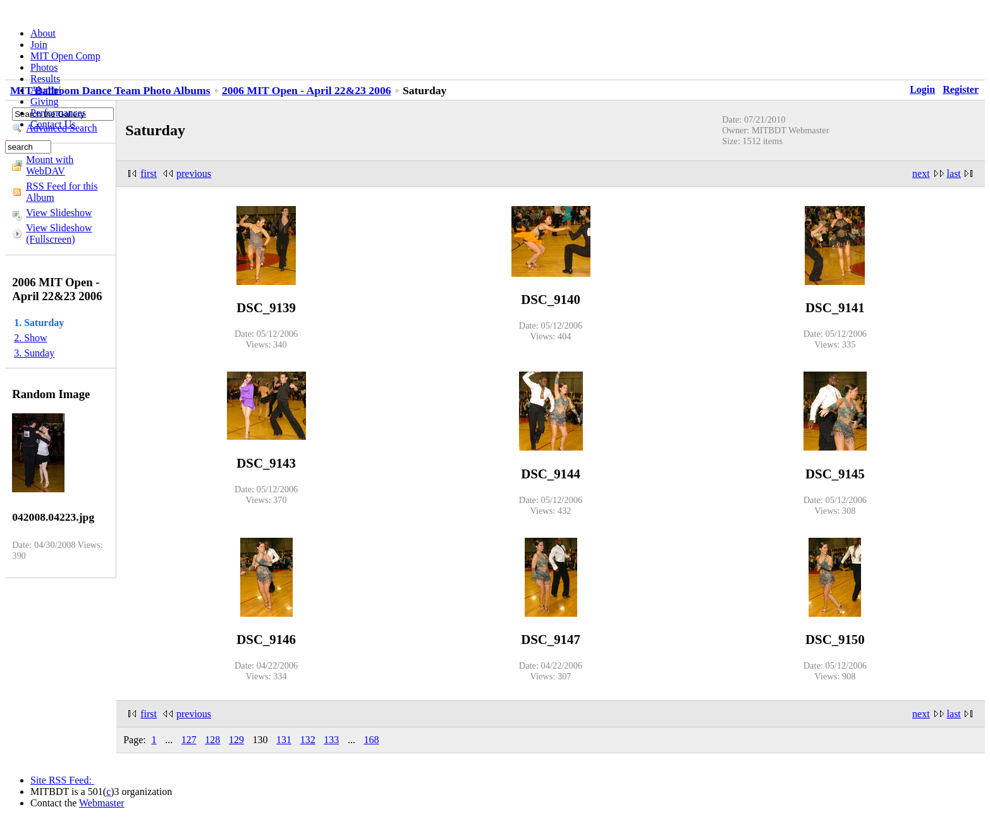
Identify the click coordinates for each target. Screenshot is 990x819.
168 (371, 739)
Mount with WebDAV (49, 165)
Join (38, 44)
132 (307, 739)
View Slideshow (59, 212)
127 (189, 739)
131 (283, 739)
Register (961, 89)
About (43, 33)
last (954, 173)
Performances (58, 112)
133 (331, 739)
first (148, 173)
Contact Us (53, 124)
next (921, 173)
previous (193, 173)
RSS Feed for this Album (61, 192)
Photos (44, 67)
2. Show (30, 337)
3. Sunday (34, 353)
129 (236, 739)
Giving (44, 101)
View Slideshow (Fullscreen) (59, 233)
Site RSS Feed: (62, 780)
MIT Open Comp (65, 56)
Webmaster (102, 803)
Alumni (45, 90)
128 (212, 739)
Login (922, 89)
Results (45, 78)
